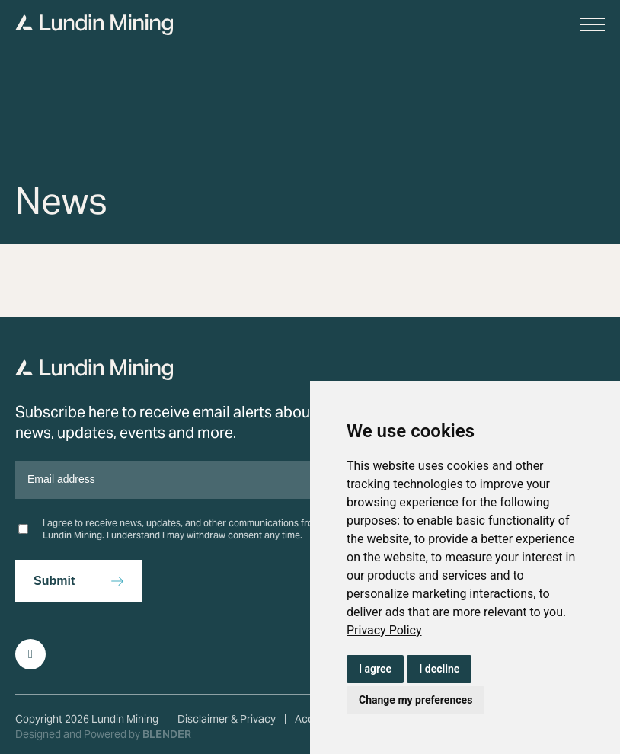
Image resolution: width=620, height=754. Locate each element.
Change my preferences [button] (415, 700)
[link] (384, 630)
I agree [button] (375, 669)
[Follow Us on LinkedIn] (30, 654)
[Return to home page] (94, 376)
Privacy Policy (384, 630)
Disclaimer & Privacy (226, 719)
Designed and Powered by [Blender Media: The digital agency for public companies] (103, 734)
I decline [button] (439, 669)
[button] (592, 24)
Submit (54, 580)
